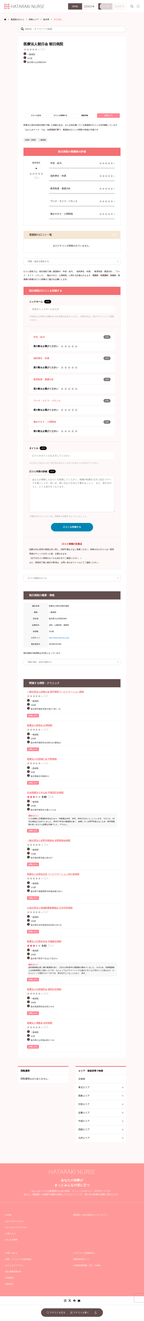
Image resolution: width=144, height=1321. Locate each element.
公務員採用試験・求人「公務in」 (88, 1265)
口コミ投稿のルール (37, 578)
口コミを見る (36, 115)
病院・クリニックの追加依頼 (18, 1259)
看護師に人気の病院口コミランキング (90, 1215)
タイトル (38, 448)
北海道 (81, 1079)
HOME (9, 1215)
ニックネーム (40, 301)
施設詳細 (84, 115)
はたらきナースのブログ (16, 1227)
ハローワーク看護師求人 (84, 1253)
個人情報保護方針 (13, 1271)
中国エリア (102, 1121)
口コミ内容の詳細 (42, 471)
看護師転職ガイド (81, 1259)
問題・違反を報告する (38, 261)
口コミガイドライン (14, 1265)
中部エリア (102, 1104)
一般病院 (42, 140)
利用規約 (10, 1278)
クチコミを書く (79, 1312)
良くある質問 (11, 1240)
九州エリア (102, 1138)
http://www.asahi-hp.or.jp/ (59, 638)
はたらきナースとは (14, 1221)
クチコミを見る (56, 1312)
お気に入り (108, 115)
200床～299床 (30, 140)
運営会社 (10, 1284)
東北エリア (102, 1087)
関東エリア (102, 1096)
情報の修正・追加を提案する (40, 662)
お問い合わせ (11, 1253)
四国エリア (102, 1129)
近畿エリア (102, 1113)
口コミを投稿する (60, 115)
